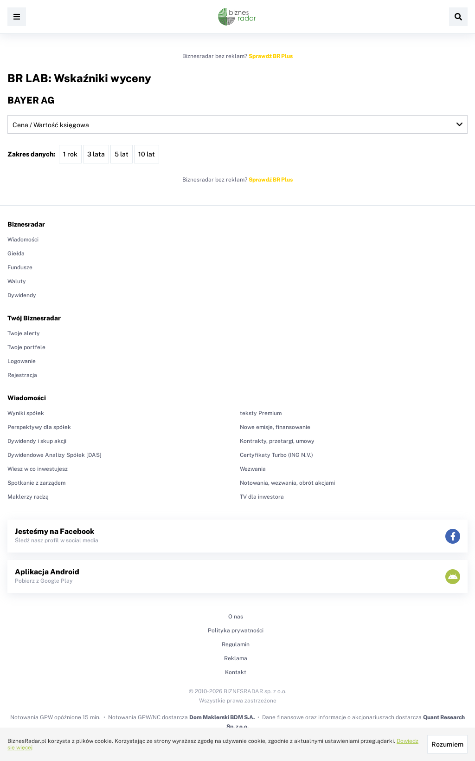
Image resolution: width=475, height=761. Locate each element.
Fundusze (19, 267)
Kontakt (235, 672)
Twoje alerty (23, 333)
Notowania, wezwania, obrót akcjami (287, 483)
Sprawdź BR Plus (271, 56)
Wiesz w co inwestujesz (37, 469)
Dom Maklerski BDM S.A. (222, 717)
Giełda (16, 253)
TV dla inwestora (262, 497)
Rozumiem (447, 744)
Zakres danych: (31, 154)
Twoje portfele (26, 347)
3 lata (96, 154)
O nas (235, 616)
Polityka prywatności (235, 630)
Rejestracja (22, 375)
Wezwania (253, 469)
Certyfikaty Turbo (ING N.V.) (276, 455)
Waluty (16, 281)
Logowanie (21, 361)
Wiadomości (23, 239)
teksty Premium (261, 413)
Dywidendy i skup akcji (36, 441)
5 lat (121, 154)
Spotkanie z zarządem (36, 483)
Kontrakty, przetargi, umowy (277, 441)
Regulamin (236, 644)
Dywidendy (21, 295)
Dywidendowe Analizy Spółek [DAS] (54, 455)
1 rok (70, 154)
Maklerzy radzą (28, 497)
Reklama (235, 658)
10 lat (146, 154)
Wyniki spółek (25, 413)
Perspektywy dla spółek (39, 427)
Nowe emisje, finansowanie (275, 427)
